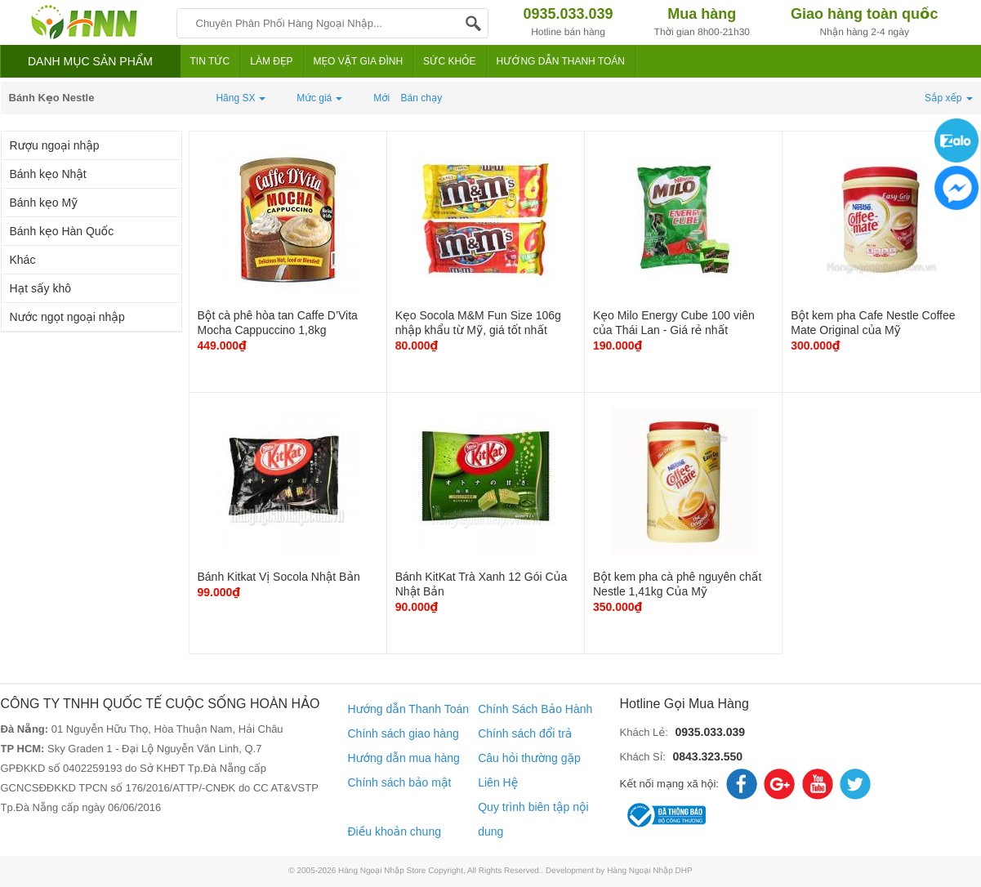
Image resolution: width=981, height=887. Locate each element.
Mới (381, 98)
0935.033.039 (710, 731)
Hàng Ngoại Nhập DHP (650, 871)
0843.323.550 (707, 756)
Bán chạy (422, 98)
